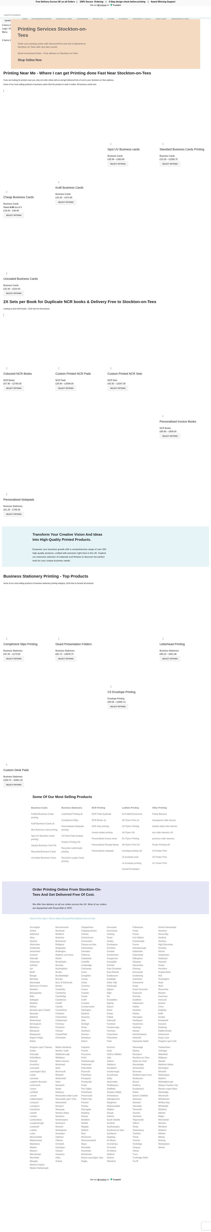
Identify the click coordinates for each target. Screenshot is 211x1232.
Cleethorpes (87, 948)
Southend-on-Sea (115, 1130)
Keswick (162, 1024)
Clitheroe (85, 955)
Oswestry (59, 1154)
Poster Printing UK (161, 845)
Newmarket (60, 1102)
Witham (161, 1133)
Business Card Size (152, 1188)
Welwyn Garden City (168, 1085)
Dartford (85, 1013)
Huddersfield (164, 972)
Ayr (31, 968)
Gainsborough (139, 948)
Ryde (109, 1051)
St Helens (111, 1151)
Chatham (59, 1013)
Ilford (160, 986)
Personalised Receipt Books (105, 845)
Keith (160, 1013)
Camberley (60, 993)
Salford (110, 1061)
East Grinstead (114, 968)
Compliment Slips (70, 820)
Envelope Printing (116, 698)
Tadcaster (137, 1106)
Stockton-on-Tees (140, 1057)
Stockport (137, 1054)
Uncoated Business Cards (20, 278)
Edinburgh (112, 986)
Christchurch (87, 937)
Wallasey (162, 1057)
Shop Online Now (30, 60)
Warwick (162, 1071)
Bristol (58, 958)
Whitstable (163, 1106)
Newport (59, 1106)
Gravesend (137, 982)
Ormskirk (59, 1144)
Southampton (113, 1126)
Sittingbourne (113, 1099)
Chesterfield (61, 1034)
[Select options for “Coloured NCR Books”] (13, 388)
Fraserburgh (138, 941)
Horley (161, 965)
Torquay (136, 1147)
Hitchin (161, 951)
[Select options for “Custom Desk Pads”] (13, 784)
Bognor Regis (36, 1038)
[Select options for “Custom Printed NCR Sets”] (118, 388)
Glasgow (136, 962)
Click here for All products (39, 309)
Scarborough (113, 1071)
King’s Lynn (163, 1038)
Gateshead (137, 955)
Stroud (135, 1082)
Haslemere (137, 1024)
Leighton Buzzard (38, 1082)
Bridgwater (60, 948)
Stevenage (137, 1047)
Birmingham (35, 1024)
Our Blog (182, 1198)
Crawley (85, 993)
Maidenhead (36, 1140)
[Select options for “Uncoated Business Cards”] (13, 293)
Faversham (112, 1034)
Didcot (84, 1041)
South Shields (113, 1120)
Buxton (58, 986)
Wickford (162, 1109)
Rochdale (85, 1147)
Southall (111, 1123)
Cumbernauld (87, 1006)
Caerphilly (60, 989)
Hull (160, 975)
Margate (34, 1161)
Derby (84, 1027)
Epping (110, 1003)
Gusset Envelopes (131, 869)
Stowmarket (138, 1068)
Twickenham (164, 1047)
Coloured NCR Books (17, 373)
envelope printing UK (132, 851)
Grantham (137, 979)
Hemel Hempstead (167, 927)
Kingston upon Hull (167, 1041)
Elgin (109, 993)
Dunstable (112, 962)
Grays (135, 986)
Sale (109, 1057)
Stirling (135, 1051)
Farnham (111, 1031)
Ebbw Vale (112, 982)
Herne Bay (163, 934)
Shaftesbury (112, 1085)
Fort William (138, 937)
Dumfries (111, 948)
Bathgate (34, 1000)
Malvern (34, 1151)
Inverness (162, 996)
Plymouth (85, 1071)
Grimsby (136, 996)
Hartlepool (137, 1020)
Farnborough (113, 1027)
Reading (85, 1113)
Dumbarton (112, 944)
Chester (59, 1031)
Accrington (35, 927)
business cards (40, 84)
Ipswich (161, 1003)
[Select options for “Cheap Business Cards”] (13, 215)
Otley (57, 1157)
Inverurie (162, 1000)
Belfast (33, 1006)
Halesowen (137, 1003)
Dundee (110, 951)
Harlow (135, 1013)
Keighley (162, 1010)
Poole (84, 1085)
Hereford (162, 931)
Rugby (84, 1161)
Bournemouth (61, 927)
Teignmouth (138, 1120)
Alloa (32, 937)
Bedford (33, 1003)
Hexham (162, 941)
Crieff (83, 1000)
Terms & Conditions (187, 1203)
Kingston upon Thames (41, 1047)
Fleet (109, 1041)
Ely (108, 996)
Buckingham (61, 968)
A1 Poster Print (159, 863)
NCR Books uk (99, 820)
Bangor (33, 975)
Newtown (59, 1116)
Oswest (59, 1151)
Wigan (161, 1116)
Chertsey (59, 1024)
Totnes (135, 1151)
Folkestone (137, 927)
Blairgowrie (35, 1034)
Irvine (160, 1006)
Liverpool (34, 1102)
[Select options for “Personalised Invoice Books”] (170, 436)
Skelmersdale (113, 1106)
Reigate (85, 1126)
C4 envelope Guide (152, 1200)
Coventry (85, 986)
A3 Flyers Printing (130, 826)
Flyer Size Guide (151, 1194)
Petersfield (86, 1068)
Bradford (59, 934)
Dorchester (112, 931)
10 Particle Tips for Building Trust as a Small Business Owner (76, 1197)
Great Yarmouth (140, 989)
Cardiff (58, 1003)
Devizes (85, 1034)
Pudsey (84, 1106)
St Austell (111, 1147)
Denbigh (85, 1024)
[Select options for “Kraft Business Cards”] (65, 202)
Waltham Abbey (165, 1064)
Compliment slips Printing (120, 1203)
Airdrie (33, 931)
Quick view (6, 191)
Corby (84, 982)
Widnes (161, 1113)
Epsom (110, 1006)
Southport (111, 1133)
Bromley (59, 965)
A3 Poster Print (159, 851)
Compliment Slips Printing (20, 644)
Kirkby (33, 1051)
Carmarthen (61, 1010)
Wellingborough (165, 1082)
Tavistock (136, 1116)
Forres (135, 934)
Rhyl (83, 1133)
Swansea (136, 1099)
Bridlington (60, 951)
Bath (32, 996)
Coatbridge (86, 965)
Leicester (34, 1078)
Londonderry (36, 1120)
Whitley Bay (164, 1102)
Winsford (162, 1126)
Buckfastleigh (61, 975)
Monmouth (60, 1071)
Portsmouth (86, 1095)
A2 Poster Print (159, 857)
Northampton (61, 1120)
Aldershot (34, 934)
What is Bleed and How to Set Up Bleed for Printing (75, 1189)
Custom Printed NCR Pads (73, 373)
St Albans (111, 1140)
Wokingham (164, 1144)
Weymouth (163, 1095)
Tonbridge (137, 1144)
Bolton (33, 1041)
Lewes (33, 1089)
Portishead (86, 1092)
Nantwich (59, 1085)
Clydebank (86, 958)
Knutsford (34, 1064)
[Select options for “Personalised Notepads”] (13, 514)
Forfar (135, 931)
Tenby (135, 1126)
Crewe (84, 996)
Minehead (60, 1064)
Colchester (86, 968)
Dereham (85, 1031)
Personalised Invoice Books (178, 421)
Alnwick (33, 941)
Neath (58, 1089)
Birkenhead (35, 1020)
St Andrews (112, 1144)
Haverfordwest (139, 1034)
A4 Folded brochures (132, 814)
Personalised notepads (103, 851)
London (33, 1116)
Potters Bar (86, 1099)
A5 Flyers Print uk (130, 820)
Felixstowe (112, 1038)
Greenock (137, 993)
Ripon (84, 1144)
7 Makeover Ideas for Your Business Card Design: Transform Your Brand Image (79, 1206)
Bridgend (59, 944)
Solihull (110, 1116)
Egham (110, 989)
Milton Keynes (62, 1061)
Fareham (111, 1024)
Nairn (58, 1082)
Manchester (35, 1154)
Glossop (136, 968)
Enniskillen (112, 1000)
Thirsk (135, 1137)
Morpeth (59, 1075)
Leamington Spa (38, 1071)
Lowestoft (34, 1126)
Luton (32, 1133)
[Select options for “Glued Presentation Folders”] (65, 659)
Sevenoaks (112, 1082)
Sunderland (138, 1089)
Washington (164, 1075)
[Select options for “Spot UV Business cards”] (118, 164)
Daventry (85, 1017)
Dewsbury (86, 1038)
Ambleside (35, 948)
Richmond (86, 1137)
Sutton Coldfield (140, 1095)
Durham (110, 965)
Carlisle (59, 1006)
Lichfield (34, 1092)
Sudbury (136, 1085)
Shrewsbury (112, 1095)
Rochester (86, 1151)
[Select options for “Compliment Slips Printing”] (13, 659)
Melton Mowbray (63, 1047)
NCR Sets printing (100, 826)
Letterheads (113, 1198)
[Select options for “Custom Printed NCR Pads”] (65, 388)
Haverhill (136, 1038)
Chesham (60, 1027)
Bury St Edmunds (63, 982)
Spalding (111, 1137)
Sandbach (112, 1068)
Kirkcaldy (34, 1054)
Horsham (162, 968)
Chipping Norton (89, 931)
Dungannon (112, 958)
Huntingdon (163, 979)
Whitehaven (164, 1099)
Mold (57, 1068)
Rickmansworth (88, 1140)
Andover (34, 955)
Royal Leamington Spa (92, 1157)
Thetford (136, 1133)
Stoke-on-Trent (139, 1061)
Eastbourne (112, 975)
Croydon (85, 1003)
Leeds (33, 1075)
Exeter (110, 1013)
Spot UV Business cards (124, 149)
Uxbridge (162, 1051)
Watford (162, 1078)
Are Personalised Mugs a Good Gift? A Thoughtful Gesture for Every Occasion (79, 1214)
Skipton (110, 1109)
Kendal (161, 1017)
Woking (161, 1140)
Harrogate (137, 1017)
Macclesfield (36, 1137)
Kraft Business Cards (69, 187)
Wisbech (162, 1130)
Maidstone (35, 1144)
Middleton (60, 1057)
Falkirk (110, 1017)
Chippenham (87, 927)
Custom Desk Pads (16, 770)
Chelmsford (61, 1017)
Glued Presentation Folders (73, 644)
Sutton (135, 1092)
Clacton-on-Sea (88, 944)
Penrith (84, 1051)
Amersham (35, 951)
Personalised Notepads (18, 499)
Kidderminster (165, 1031)
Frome (135, 944)
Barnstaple (35, 982)
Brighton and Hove (64, 955)
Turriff (135, 1161)
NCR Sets (112, 380)
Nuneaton (60, 1133)
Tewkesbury (138, 1130)
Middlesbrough (62, 1054)
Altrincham (35, 944)
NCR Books (9, 380)
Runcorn (111, 1047)
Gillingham (137, 958)
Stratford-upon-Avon (142, 1075)
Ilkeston (162, 993)
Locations (112, 1218)
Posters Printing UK (71, 842)
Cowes (84, 989)
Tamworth (137, 1109)
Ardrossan (35, 962)
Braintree (59, 937)
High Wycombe (165, 944)
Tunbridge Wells (140, 1157)
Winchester (163, 1120)
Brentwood (60, 941)
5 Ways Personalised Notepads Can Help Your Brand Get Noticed (77, 1222)
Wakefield (163, 1054)
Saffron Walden (114, 1054)
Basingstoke (36, 993)
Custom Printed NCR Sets (125, 373)
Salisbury (111, 1064)
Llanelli (33, 1113)
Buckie (58, 972)
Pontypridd (86, 1082)
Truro (135, 1154)
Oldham (59, 1140)
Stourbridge (138, 1064)
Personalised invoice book (104, 838)
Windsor (162, 1123)
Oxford (58, 1161)
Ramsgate (86, 1109)
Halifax (135, 1006)
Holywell (162, 962)
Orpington (60, 1147)
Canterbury (60, 1000)
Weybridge (163, 1092)
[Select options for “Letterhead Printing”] (170, 659)
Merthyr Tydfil (61, 1051)
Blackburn (34, 1027)
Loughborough (37, 1123)
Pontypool (86, 1078)
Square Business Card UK (44, 845)
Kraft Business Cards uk (42, 823)
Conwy (84, 979)
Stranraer (137, 1071)
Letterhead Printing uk (72, 814)
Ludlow (33, 1130)
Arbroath (34, 958)
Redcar (84, 1116)
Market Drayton (37, 1165)
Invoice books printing (102, 832)
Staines (110, 1157)
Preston (85, 1102)
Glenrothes (137, 965)
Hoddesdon (163, 955)
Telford (135, 1123)
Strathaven (137, 1078)
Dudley (110, 941)
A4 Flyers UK (128, 832)
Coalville (85, 962)
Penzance (86, 1054)
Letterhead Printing (172, 644)
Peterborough (87, 1061)
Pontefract (86, 1075)
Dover (110, 937)
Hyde (160, 982)
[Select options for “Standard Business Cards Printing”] (170, 164)
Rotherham (86, 1154)
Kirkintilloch (35, 1057)
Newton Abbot (62, 1113)
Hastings (136, 1027)
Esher (109, 1010)
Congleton (86, 975)
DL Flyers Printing (130, 838)
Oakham (59, 1137)
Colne (84, 972)
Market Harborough (39, 1168)
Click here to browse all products (79, 583)
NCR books (22, 309)
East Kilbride (113, 972)
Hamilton (136, 1010)
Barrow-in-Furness (39, 986)
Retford (84, 1130)
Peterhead (86, 1064)
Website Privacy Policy (189, 1188)
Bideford (34, 1017)
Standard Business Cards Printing (182, 149)
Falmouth (111, 1020)
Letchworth (35, 1085)
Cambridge (60, 996)
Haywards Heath (140, 1041)
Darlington (86, 1010)
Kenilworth (163, 1020)
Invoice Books (114, 1193)
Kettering (162, 1027)
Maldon (33, 1147)
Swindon (136, 1102)
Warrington (163, 1068)
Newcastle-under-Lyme (66, 1095)
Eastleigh (111, 979)
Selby (109, 1078)
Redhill (84, 1123)
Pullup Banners (159, 814)
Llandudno (35, 1109)
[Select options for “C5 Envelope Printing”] (118, 706)
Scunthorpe (112, 1075)
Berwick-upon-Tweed (40, 1010)
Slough (110, 1113)
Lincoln (33, 1095)
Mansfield (34, 1157)
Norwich (59, 1126)
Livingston (35, 1106)
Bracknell (59, 931)
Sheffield (111, 1089)
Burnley (59, 979)
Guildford (136, 1000)
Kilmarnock (163, 1034)
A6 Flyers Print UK (131, 845)
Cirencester (86, 941)
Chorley (85, 934)
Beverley (34, 1013)
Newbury (59, 1092)
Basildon (34, 989)
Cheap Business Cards (18, 197)
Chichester (60, 1038)
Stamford (111, 1161)
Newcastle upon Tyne (65, 1099)
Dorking (110, 934)
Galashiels (137, 951)
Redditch (85, 1120)
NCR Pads (60, 380)
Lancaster (34, 1068)
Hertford (162, 937)
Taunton (136, 1113)
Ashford (33, 965)
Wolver (161, 1147)
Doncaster (112, 927)
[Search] (105, 15)
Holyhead (162, 958)
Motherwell (60, 1078)
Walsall (161, 1061)
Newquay (59, 1109)
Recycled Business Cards (43, 851)
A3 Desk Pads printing (72, 836)
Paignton (85, 1047)
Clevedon (85, 951)
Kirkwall (33, 1061)
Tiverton (136, 1140)
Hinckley (162, 948)
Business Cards (11, 204)
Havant (135, 1031)
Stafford (110, 1154)
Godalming (137, 975)
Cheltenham (61, 1020)
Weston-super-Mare (167, 1089)
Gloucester (137, 972)
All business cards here (86, 84)
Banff (32, 972)
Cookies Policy (185, 1193)
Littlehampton (36, 1099)
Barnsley (34, 979)
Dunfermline (112, 955)
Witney (161, 1137)
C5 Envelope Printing (122, 692)
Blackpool (34, 1031)
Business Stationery (12, 506)
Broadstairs (60, 962)
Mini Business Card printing (44, 830)
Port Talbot (86, 1089)
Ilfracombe (163, 989)
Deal (83, 1020)
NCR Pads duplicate (101, 814)
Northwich (60, 1123)
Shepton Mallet (114, 1092)
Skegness (111, 1102)
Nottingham (61, 1130)
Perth (83, 1057)
